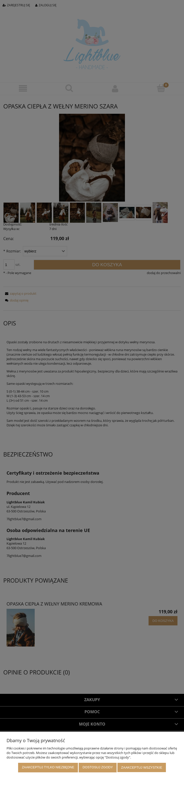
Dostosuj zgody (97, 768)
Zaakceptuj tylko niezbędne (48, 768)
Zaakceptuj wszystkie (141, 768)
